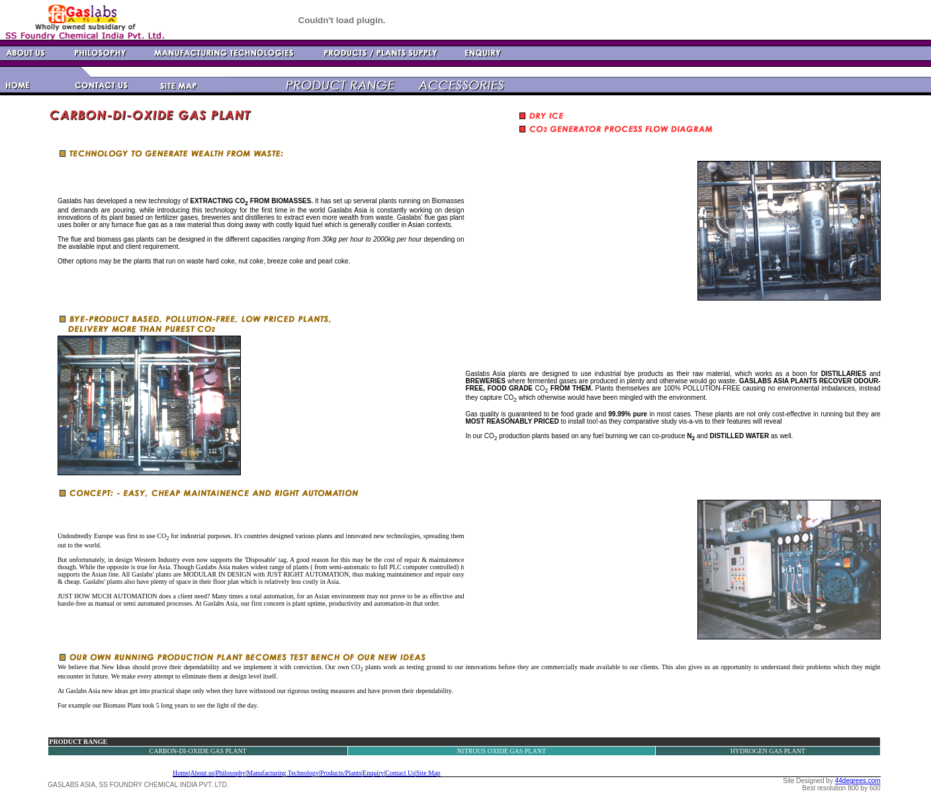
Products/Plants (340, 772)
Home (181, 772)
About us (202, 772)
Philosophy (230, 772)
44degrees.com (858, 780)
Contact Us (400, 772)
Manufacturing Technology (283, 772)
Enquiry (373, 772)
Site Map (428, 772)
